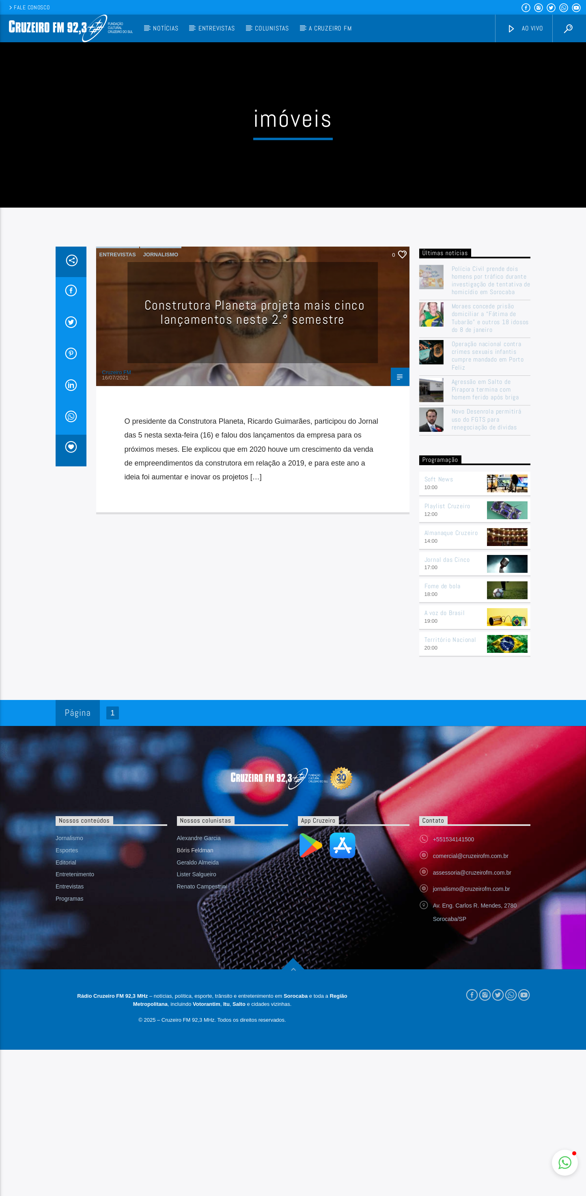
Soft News (438, 589)
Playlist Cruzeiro (447, 616)
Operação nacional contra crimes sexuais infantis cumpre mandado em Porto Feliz (488, 466)
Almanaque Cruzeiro (451, 643)
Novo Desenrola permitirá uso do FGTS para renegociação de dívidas (486, 530)
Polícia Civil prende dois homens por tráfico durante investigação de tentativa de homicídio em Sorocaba (491, 391)
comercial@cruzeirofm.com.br (470, 966)
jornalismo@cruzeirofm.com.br (471, 1000)
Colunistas (272, 28)
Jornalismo (161, 365)
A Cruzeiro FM (330, 28)
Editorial (66, 973)
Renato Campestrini (202, 997)
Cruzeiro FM (116, 483)
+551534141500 (453, 950)
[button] (565, 1163)
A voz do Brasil (444, 723)
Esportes (67, 961)
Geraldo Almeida (198, 973)
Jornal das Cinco (447, 670)
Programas (69, 1009)
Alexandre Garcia (199, 948)
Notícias (165, 28)
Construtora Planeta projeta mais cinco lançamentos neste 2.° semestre (254, 422)
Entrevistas (216, 28)
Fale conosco (29, 7)
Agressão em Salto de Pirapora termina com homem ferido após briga (485, 500)
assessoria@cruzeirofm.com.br (472, 983)
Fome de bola (442, 697)
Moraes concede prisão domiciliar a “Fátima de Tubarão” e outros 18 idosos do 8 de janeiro (490, 428)
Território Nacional (450, 750)
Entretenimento (75, 985)
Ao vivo (525, 28)
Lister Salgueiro (196, 985)
